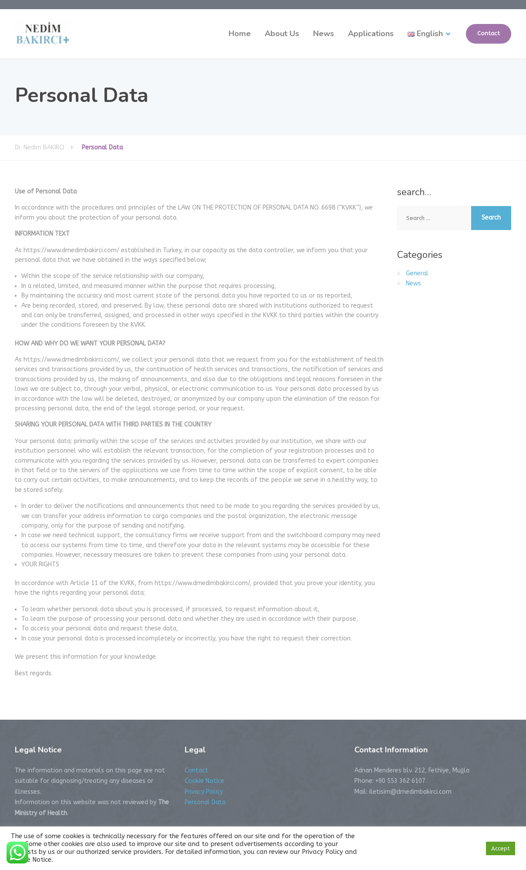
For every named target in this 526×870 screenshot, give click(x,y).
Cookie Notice (204, 781)
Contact (488, 33)
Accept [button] (500, 848)
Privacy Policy (204, 792)
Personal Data (205, 802)
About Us (282, 33)
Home (240, 33)
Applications (371, 33)
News (323, 33)
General (417, 273)
